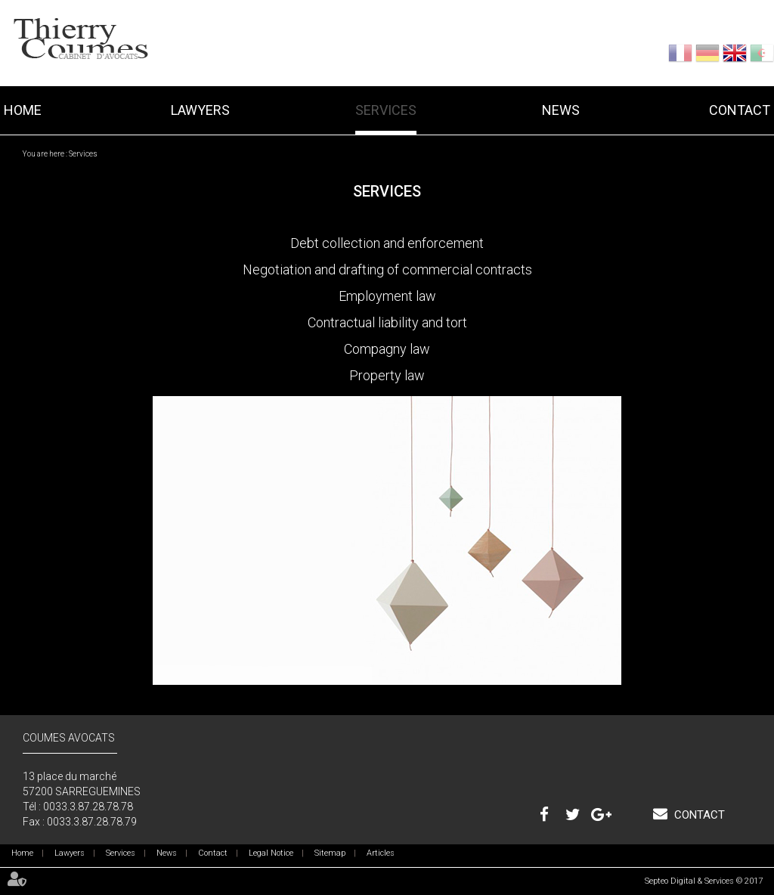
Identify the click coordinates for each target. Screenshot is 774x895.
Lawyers (200, 110)
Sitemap (329, 853)
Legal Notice (271, 853)
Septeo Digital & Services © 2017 (704, 881)
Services (385, 110)
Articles (381, 853)
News (561, 110)
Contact (739, 110)
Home (23, 110)
